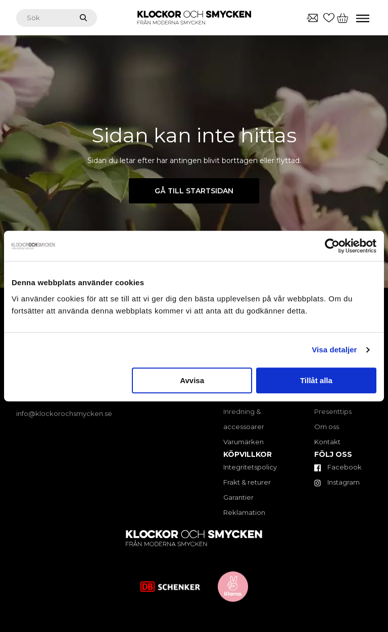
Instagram (337, 482)
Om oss (326, 427)
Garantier (238, 497)
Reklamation (244, 512)
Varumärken (243, 442)
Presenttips (333, 411)
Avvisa (192, 380)
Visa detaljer (334, 349)
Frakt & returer (247, 482)
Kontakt (327, 442)
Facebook (338, 467)
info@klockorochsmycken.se (64, 413)
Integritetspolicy (250, 467)
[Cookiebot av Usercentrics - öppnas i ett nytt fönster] (332, 245)
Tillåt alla (316, 380)
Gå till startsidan (194, 190)
